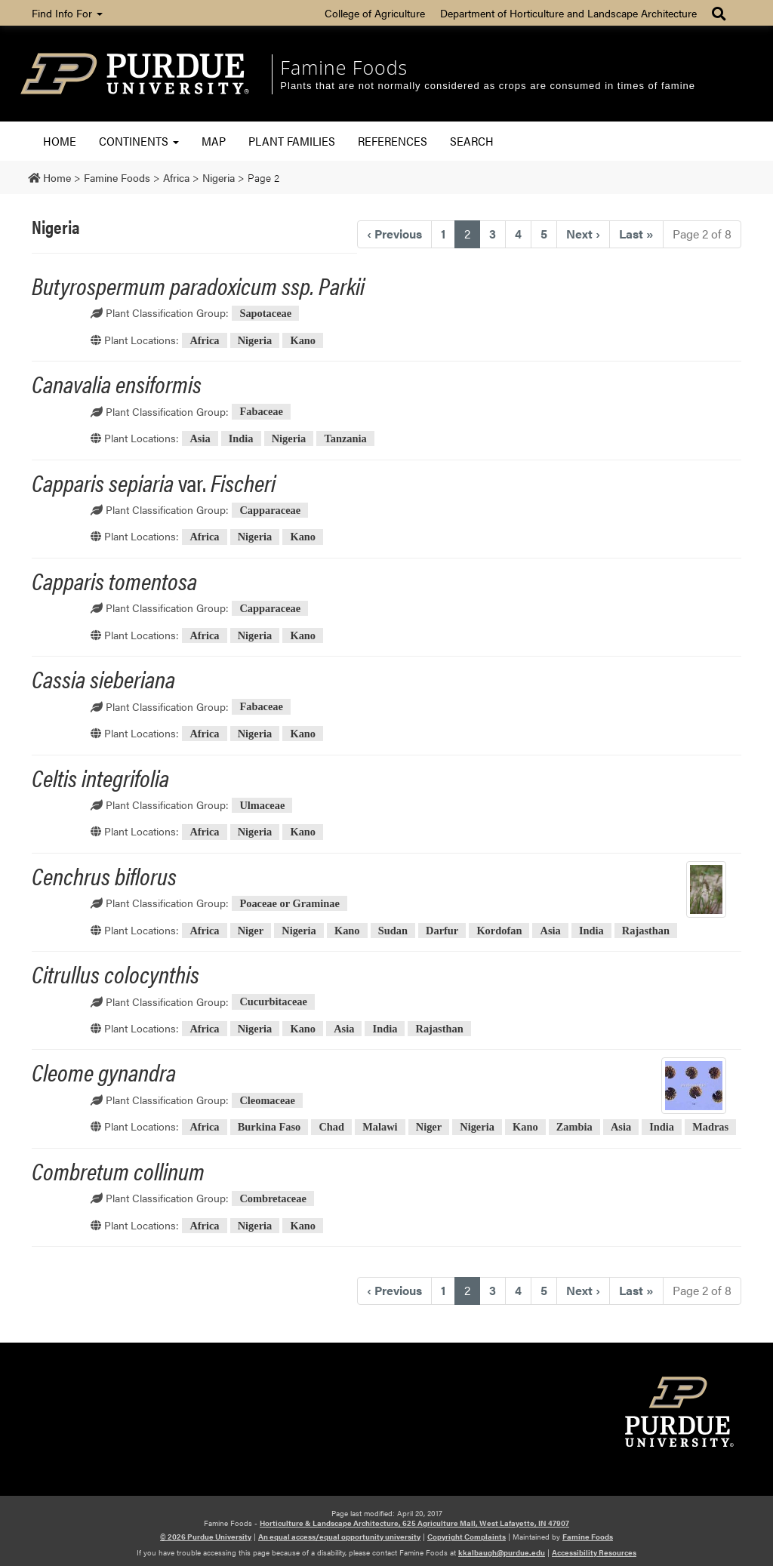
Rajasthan (646, 931)
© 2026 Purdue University (205, 1536)
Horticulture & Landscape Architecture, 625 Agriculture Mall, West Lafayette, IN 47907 (414, 1523)
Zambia (574, 1127)
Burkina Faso (269, 1127)
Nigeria (255, 340)
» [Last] (636, 233)
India (241, 438)
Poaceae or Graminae (289, 903)
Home (59, 140)
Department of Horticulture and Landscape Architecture (568, 12)
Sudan (393, 931)
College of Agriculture (375, 12)
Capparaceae (269, 510)
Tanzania (345, 438)
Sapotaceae (265, 313)
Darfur (442, 931)
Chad (331, 1127)
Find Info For (67, 12)
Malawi (379, 1127)
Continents (139, 140)
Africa (204, 340)
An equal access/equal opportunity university (339, 1536)
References (392, 140)
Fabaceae (261, 412)
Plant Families (291, 140)
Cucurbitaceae (273, 1002)
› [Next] (583, 233)
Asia (199, 438)
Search (472, 140)
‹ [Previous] (394, 233)
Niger (250, 931)
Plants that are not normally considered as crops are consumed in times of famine (487, 85)
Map (214, 140)
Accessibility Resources (594, 1552)
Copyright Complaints (466, 1536)
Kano (303, 340)
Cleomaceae (267, 1100)
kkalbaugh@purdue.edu (501, 1552)
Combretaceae (272, 1198)
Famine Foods (344, 67)
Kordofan (499, 931)
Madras (710, 1127)
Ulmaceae (262, 805)
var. (154, 482)
